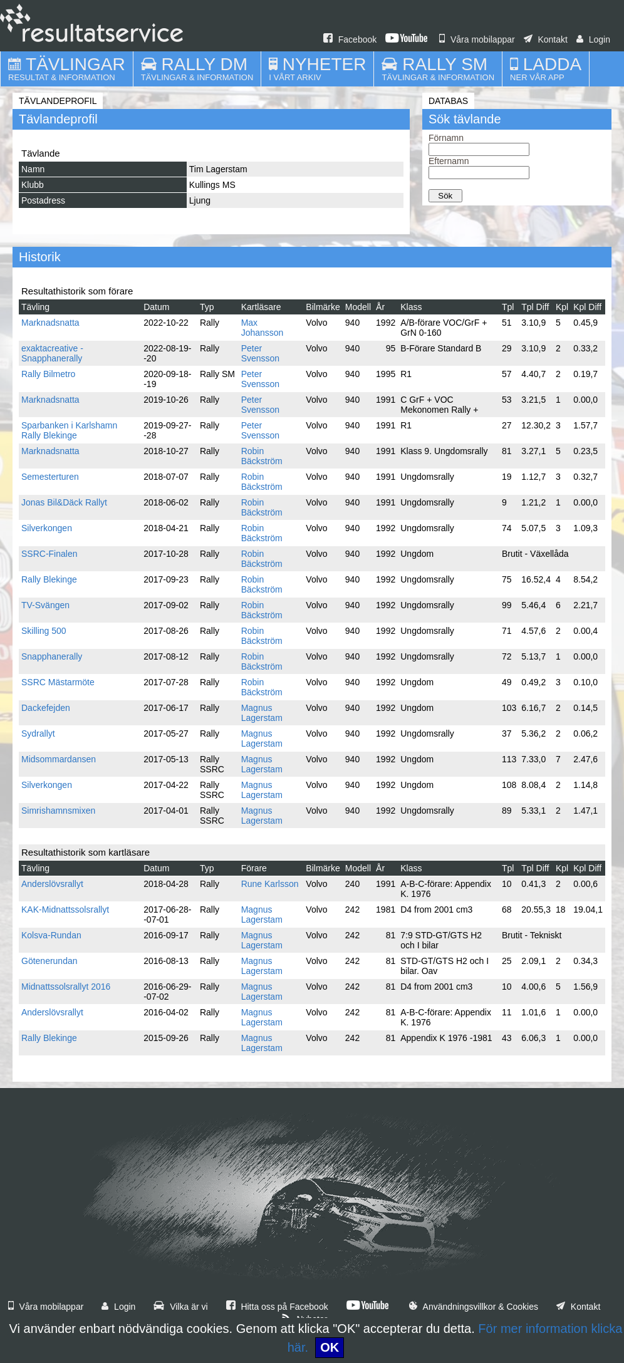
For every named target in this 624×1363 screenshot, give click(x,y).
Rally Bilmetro (48, 374)
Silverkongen (46, 528)
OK (329, 1347)
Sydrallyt (38, 733)
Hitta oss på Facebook (277, 1307)
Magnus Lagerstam (262, 713)
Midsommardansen (58, 759)
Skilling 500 (43, 631)
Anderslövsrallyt (52, 884)
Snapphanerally (51, 656)
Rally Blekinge (49, 579)
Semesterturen (50, 477)
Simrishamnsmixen (58, 811)
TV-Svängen (45, 605)
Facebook (350, 39)
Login (593, 39)
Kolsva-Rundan (51, 935)
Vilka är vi (180, 1307)
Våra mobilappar (477, 39)
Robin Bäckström (262, 456)
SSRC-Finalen (49, 554)
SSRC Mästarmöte (58, 682)
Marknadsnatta (50, 323)
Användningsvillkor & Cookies (473, 1307)
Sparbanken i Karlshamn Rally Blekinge (69, 430)
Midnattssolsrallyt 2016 (65, 987)
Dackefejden (45, 708)
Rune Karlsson (270, 884)
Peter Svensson (260, 353)
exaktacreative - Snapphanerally (52, 353)
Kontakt (546, 39)
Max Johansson (262, 328)
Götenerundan (49, 961)
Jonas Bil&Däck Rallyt (64, 502)
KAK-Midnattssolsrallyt (65, 909)
